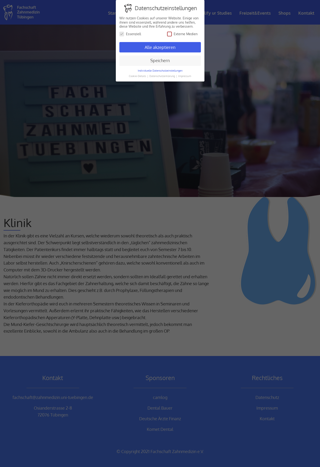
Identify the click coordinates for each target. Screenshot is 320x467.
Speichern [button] (160, 60)
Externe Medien (182, 34)
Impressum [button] (184, 75)
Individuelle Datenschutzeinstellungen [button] (160, 70)
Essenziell (130, 34)
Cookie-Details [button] (138, 75)
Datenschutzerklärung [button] (162, 75)
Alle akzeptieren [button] (160, 47)
